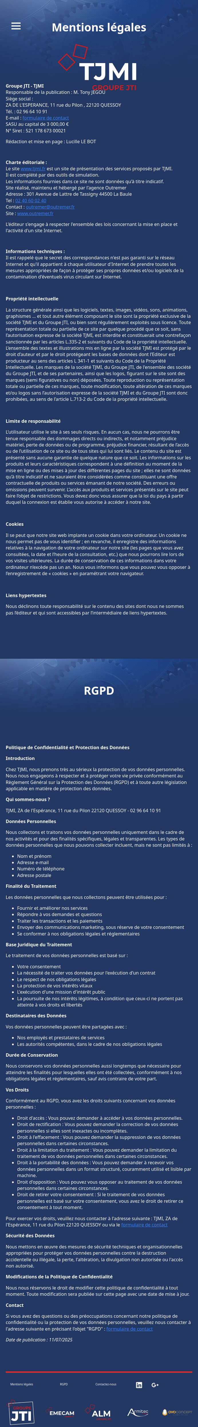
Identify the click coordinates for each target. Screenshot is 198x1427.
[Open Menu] (16, 26)
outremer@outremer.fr (50, 207)
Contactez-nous (106, 1384)
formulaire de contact (46, 118)
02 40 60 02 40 (30, 200)
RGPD (64, 1384)
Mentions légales (21, 1384)
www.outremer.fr (35, 213)
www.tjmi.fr (33, 168)
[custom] (139, 1385)
